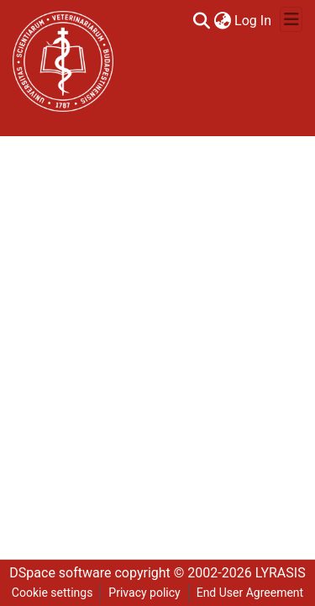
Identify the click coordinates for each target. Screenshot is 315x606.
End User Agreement (250, 592)
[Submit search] (201, 21)
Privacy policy (144, 592)
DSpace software (60, 573)
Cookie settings (52, 592)
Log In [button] (253, 21)
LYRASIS (280, 573)
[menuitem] (222, 21)
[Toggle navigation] (291, 19)
